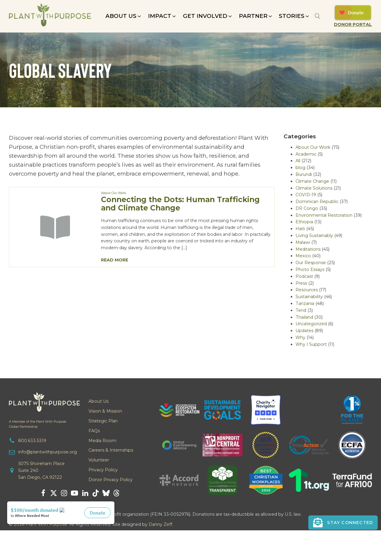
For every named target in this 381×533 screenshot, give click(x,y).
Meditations (308, 249)
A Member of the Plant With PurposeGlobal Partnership (37, 424)
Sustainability (309, 296)
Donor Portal (353, 24)
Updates (304, 330)
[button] (123, 16)
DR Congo (307, 208)
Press (301, 283)
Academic (306, 154)
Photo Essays (310, 269)
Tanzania (305, 303)
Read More (114, 260)
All (298, 160)
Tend (301, 310)
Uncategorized (311, 323)
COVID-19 (306, 194)
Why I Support (311, 344)
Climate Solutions (314, 188)
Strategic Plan (103, 421)
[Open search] (317, 16)
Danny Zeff (160, 524)
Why (300, 337)
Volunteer (98, 460)
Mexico (303, 255)
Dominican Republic (317, 201)
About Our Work (113, 193)
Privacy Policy (103, 469)
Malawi (303, 242)
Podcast (304, 276)
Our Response (311, 262)
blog (300, 167)
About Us (98, 401)
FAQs (94, 430)
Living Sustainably (314, 235)
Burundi (304, 174)
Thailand (304, 317)
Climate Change (312, 181)
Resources (307, 289)
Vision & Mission (105, 411)
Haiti (300, 228)
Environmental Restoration (324, 215)
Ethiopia (304, 221)
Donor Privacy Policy (110, 479)
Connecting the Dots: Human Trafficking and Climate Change (180, 203)
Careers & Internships (110, 450)
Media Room (102, 440)
